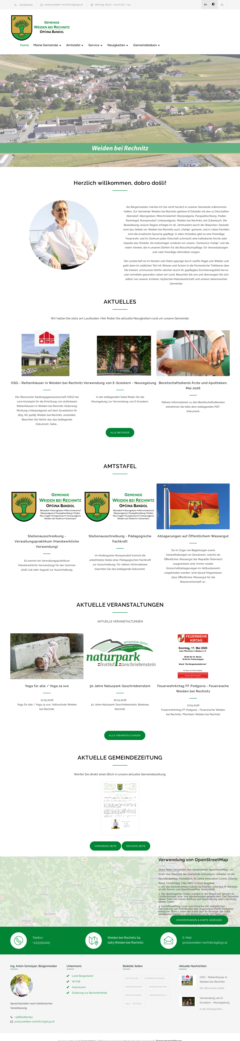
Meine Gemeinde (107, 27)
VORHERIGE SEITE (105, 838)
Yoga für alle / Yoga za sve (47, 678)
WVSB (76, 973)
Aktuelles (132, 970)
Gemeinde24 (88, 1033)
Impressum (79, 979)
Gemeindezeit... (159, 987)
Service (155, 27)
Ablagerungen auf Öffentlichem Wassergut (193, 528)
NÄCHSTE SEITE (136, 838)
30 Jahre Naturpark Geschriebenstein (120, 678)
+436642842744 (23, 1009)
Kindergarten (158, 979)
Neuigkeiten (178, 27)
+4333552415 (26, 4)
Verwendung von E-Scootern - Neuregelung (120, 375)
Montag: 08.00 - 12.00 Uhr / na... (113, 4)
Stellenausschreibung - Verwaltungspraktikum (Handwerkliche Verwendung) (47, 534)
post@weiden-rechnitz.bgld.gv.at (64, 4)
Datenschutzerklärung (169, 1033)
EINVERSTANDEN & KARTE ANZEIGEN (199, 912)
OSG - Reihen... (134, 996)
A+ (205, 4)
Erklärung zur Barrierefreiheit (89, 984)
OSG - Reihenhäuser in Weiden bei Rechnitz (47, 375)
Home (84, 27)
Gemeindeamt (134, 979)
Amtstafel (135, 27)
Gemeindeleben (206, 27)
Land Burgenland (82, 967)
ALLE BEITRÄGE (120, 424)
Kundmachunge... (155, 970)
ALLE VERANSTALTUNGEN (125, 727)
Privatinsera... (134, 987)
